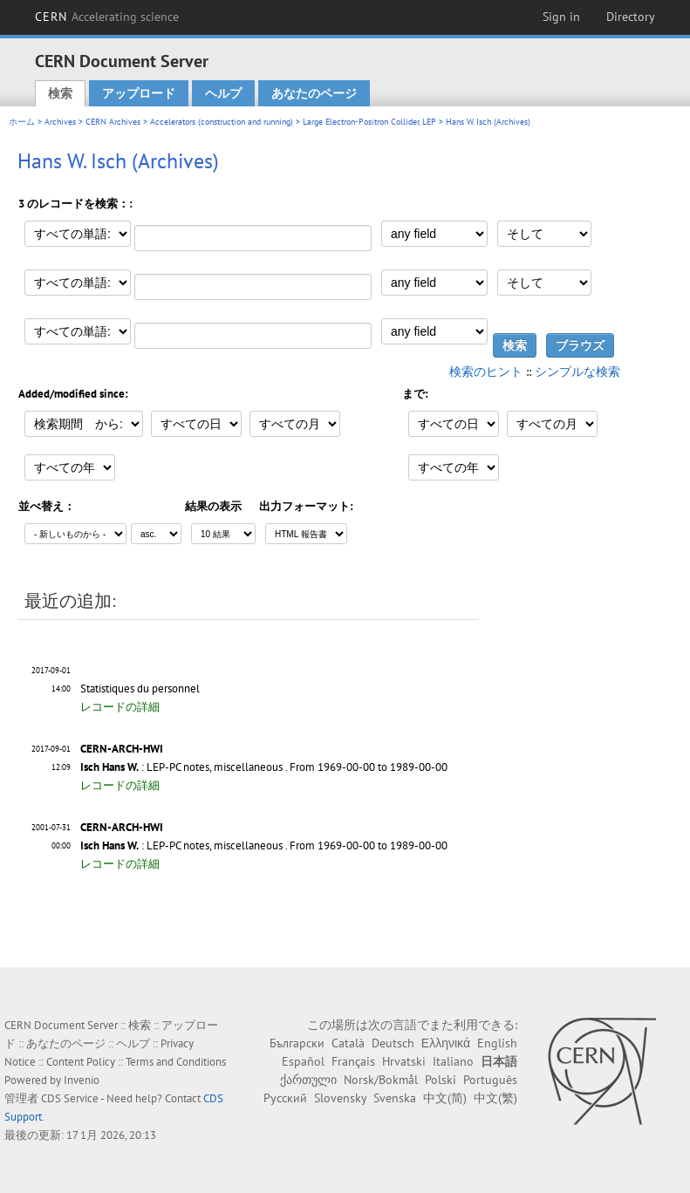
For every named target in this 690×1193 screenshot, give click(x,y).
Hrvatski (404, 1061)
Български (297, 1043)
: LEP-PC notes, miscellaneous (181, 767)
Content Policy (80, 1061)
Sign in (561, 16)
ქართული (308, 1079)
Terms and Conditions (176, 1061)
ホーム (22, 121)
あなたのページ (314, 93)
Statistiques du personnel (140, 688)
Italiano (453, 1061)
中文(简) (445, 1098)
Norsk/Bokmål (381, 1079)
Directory (630, 16)
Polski (440, 1079)
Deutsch (393, 1043)
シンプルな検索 (577, 371)
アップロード (138, 93)
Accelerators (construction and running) (221, 121)
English (497, 1043)
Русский (285, 1098)
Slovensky (340, 1098)
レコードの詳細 (120, 706)
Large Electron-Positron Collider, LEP (369, 121)
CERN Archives (112, 121)
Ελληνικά (445, 1043)
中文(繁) (495, 1098)
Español (303, 1061)
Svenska (394, 1098)
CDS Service (70, 1098)
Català (348, 1043)
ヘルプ (223, 93)
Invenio (81, 1080)
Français (353, 1061)
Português (490, 1079)
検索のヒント (486, 371)
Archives (60, 121)
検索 (60, 93)
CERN (107, 16)
